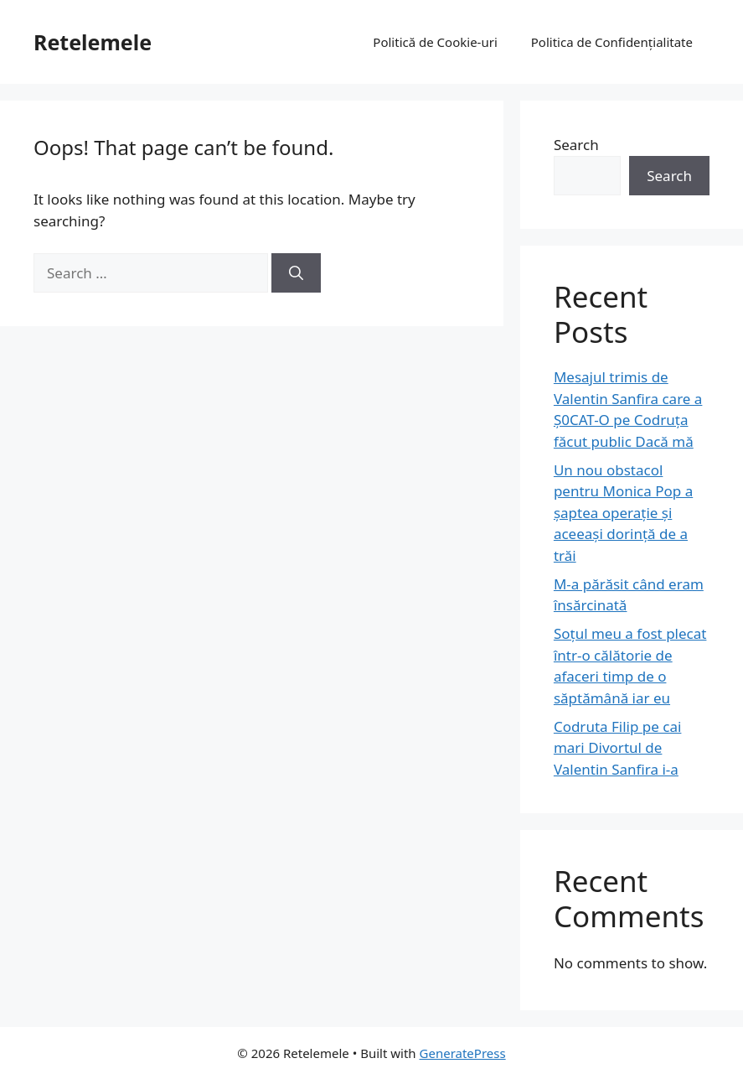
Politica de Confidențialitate (612, 42)
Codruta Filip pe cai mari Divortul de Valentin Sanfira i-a (618, 748)
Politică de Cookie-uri (435, 42)
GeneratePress (463, 1053)
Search (576, 144)
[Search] (296, 273)
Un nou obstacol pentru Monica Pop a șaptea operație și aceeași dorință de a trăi (623, 512)
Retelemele (93, 42)
